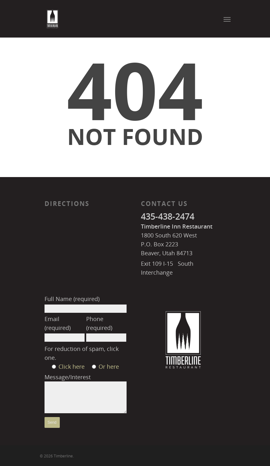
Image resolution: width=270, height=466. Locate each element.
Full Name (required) (86, 304)
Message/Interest (86, 394)
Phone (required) (106, 328)
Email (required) (65, 328)
